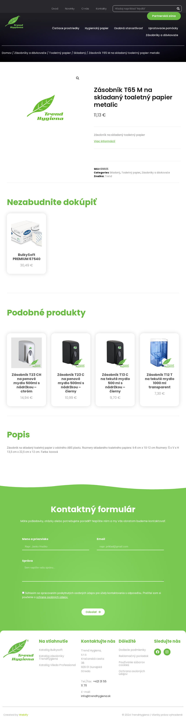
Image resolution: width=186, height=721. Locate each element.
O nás (85, 8)
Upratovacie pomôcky (164, 28)
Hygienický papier (97, 28)
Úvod (55, 8)
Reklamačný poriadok (133, 656)
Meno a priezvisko (35, 539)
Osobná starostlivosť (129, 28)
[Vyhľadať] (178, 9)
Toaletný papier (60, 53)
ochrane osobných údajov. (52, 597)
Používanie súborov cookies (132, 663)
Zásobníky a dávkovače (163, 35)
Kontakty (101, 8)
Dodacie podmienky (132, 650)
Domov (7, 53)
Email (101, 539)
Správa (27, 561)
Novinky (70, 8)
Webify (23, 715)
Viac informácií (104, 141)
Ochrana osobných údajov (132, 672)
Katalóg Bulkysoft (51, 650)
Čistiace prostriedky (66, 28)
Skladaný (80, 53)
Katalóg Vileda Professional (57, 665)
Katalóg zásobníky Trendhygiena (51, 657)
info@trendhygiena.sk (96, 696)
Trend (108, 176)
